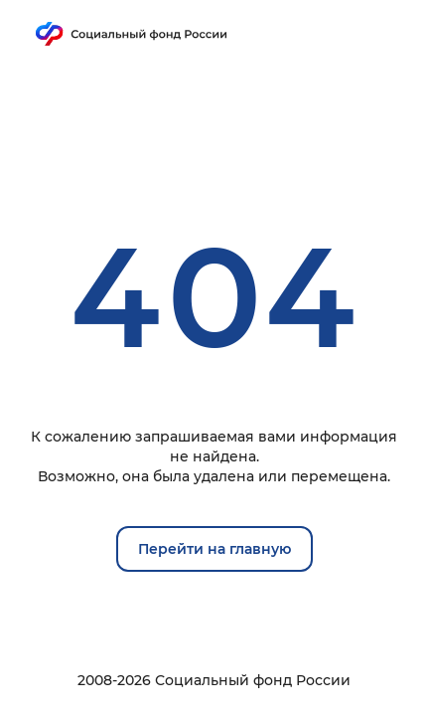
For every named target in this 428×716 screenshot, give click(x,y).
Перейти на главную (214, 549)
